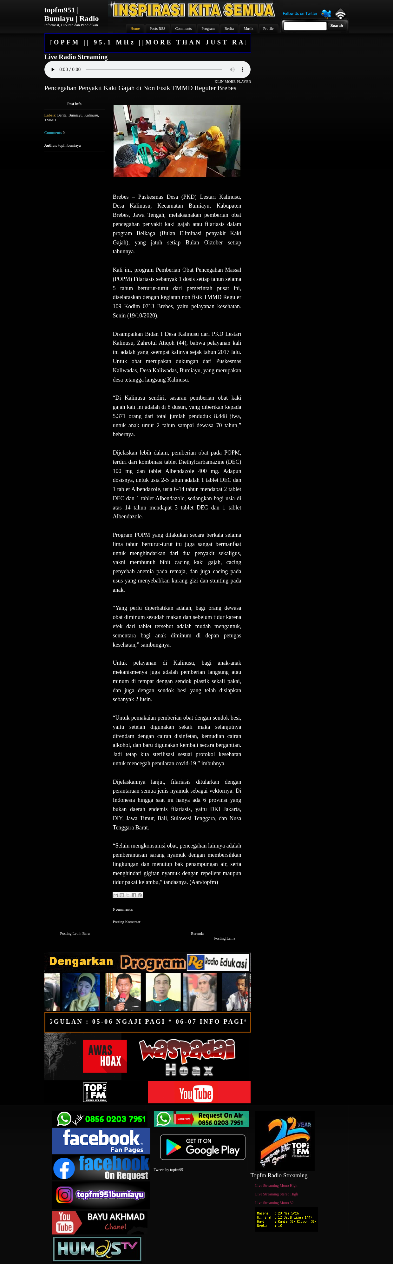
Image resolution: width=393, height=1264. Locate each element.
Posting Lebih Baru (75, 933)
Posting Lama (224, 938)
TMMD (50, 120)
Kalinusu (91, 115)
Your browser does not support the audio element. (147, 69)
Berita (62, 115)
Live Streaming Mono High (276, 1185)
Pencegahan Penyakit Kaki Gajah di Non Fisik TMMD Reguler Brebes (140, 88)
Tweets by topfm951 (169, 1170)
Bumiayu (75, 115)
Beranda (197, 933)
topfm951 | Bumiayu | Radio (71, 14)
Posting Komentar (127, 922)
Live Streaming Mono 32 (274, 1203)
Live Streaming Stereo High (276, 1194)
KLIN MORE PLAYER (233, 81)
